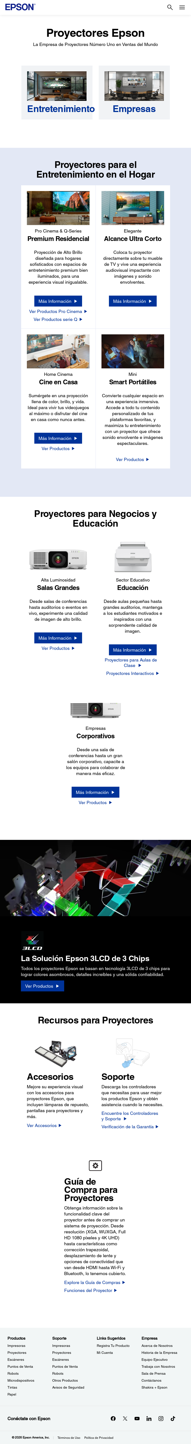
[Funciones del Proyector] (91, 1290)
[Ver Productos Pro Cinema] (58, 311)
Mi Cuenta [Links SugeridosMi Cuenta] (105, 1353)
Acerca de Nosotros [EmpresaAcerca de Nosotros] (157, 1346)
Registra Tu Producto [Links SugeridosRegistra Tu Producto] (113, 1346)
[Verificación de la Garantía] (130, 1126)
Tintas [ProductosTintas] (12, 1387)
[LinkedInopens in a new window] (148, 1418)
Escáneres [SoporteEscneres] (60, 1360)
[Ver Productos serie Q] (58, 319)
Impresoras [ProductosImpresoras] (16, 1346)
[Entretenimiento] (57, 109)
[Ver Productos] (58, 448)
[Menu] (182, 7)
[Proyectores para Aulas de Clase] (132, 662)
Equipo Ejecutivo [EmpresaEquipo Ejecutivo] (155, 1360)
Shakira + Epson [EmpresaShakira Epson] (154, 1387)
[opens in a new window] (172, 1418)
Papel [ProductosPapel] (11, 1394)
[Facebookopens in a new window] (113, 1418)
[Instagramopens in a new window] (160, 1418)
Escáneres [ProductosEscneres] (15, 1360)
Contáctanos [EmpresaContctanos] (151, 1380)
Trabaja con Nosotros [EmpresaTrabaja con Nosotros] (158, 1366)
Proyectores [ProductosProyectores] (16, 1353)
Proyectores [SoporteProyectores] (61, 1353)
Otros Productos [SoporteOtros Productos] (65, 1380)
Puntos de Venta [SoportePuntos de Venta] (65, 1366)
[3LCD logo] (62, 939)
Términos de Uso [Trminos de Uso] (68, 1438)
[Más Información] (58, 301)
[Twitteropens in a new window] (125, 1418)
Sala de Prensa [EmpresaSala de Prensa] (154, 1373)
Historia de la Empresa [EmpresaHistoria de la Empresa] (159, 1353)
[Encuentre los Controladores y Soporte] (132, 1116)
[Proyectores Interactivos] (132, 673)
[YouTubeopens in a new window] (137, 1418)
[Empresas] (134, 109)
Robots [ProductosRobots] (13, 1373)
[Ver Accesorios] (44, 1125)
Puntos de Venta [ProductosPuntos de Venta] (20, 1366)
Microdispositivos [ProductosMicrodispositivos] (20, 1380)
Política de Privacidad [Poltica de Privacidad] (98, 1438)
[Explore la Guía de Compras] (95, 1282)
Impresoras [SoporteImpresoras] (61, 1346)
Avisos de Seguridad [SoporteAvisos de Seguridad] (68, 1387)
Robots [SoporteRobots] (57, 1373)
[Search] (170, 7)
